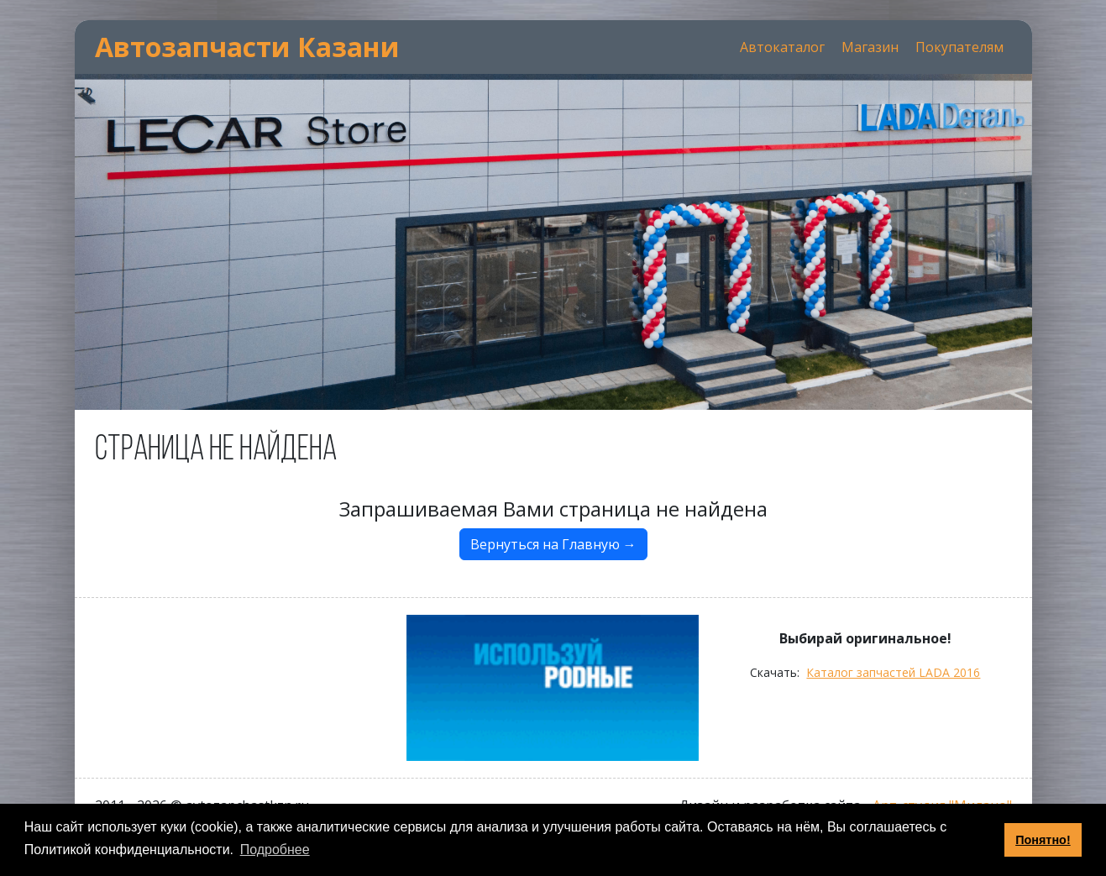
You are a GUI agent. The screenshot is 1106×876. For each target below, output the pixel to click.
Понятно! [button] (1043, 840)
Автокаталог (782, 47)
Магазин (870, 47)
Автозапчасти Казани (247, 47)
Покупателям (959, 47)
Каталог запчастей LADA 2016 (893, 672)
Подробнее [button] (275, 849)
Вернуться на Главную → (553, 544)
